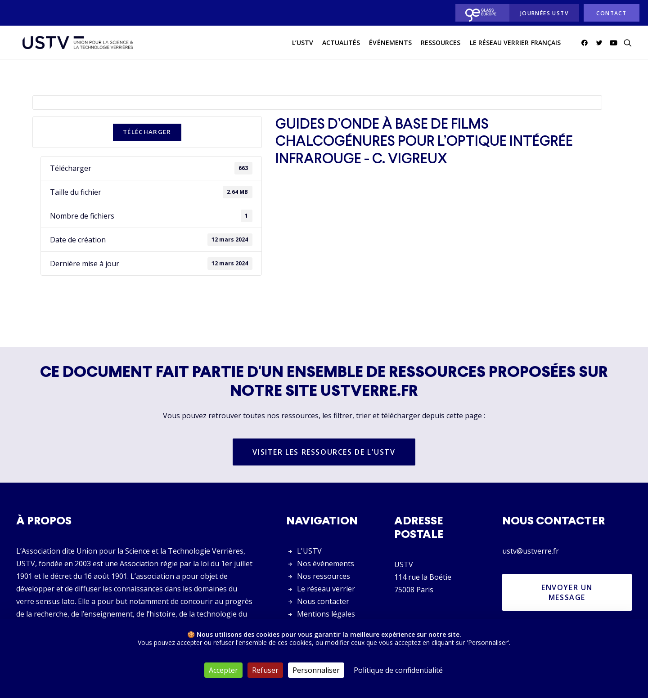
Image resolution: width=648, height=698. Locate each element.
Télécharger (147, 132)
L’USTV (302, 44)
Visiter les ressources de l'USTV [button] (323, 452)
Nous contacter (323, 601)
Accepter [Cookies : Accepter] (223, 670)
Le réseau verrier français (515, 44)
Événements (390, 44)
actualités (341, 44)
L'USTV (309, 551)
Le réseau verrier (326, 589)
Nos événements (325, 563)
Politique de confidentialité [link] (398, 670)
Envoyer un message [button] (568, 592)
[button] (586, 44)
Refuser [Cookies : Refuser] (265, 670)
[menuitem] (479, 13)
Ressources (441, 44)
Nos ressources (323, 576)
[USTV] (75, 44)
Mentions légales (326, 614)
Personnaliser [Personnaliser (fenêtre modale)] (316, 670)
